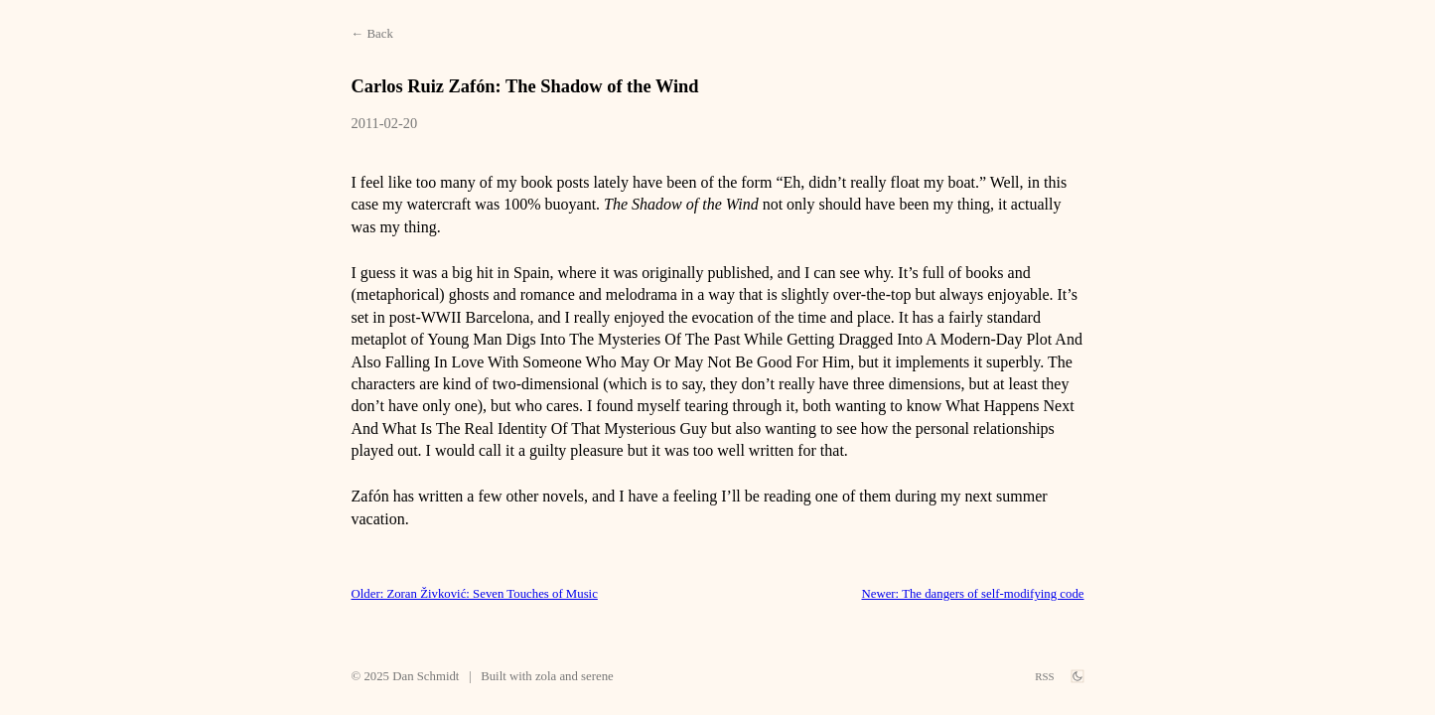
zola (545, 676)
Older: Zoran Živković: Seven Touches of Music (475, 594)
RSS (1044, 676)
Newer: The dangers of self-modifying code (973, 594)
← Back (372, 34)
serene (597, 676)
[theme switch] (1077, 676)
